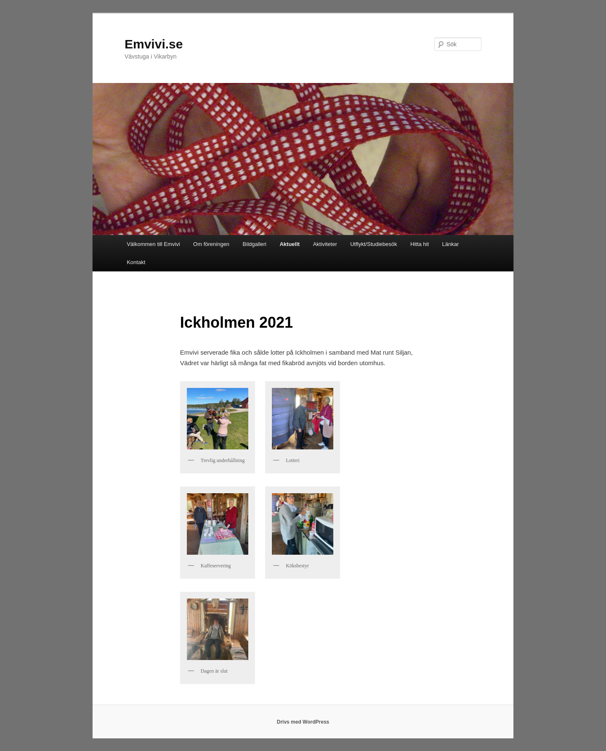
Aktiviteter (325, 244)
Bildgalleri (254, 244)
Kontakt (136, 262)
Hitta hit (419, 244)
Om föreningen (211, 244)
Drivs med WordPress (303, 722)
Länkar (450, 244)
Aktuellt (289, 244)
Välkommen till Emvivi (153, 244)
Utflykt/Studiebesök (373, 244)
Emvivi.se (154, 44)
